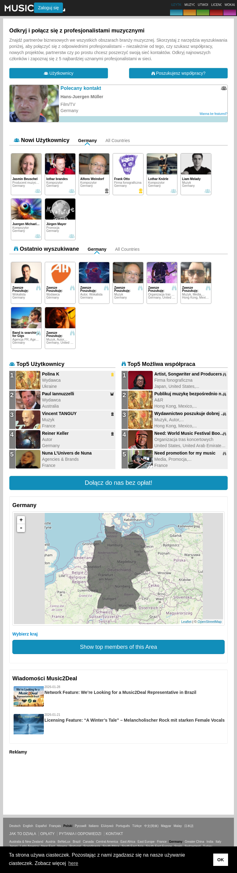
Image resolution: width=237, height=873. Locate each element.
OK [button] (220, 859)
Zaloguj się (48, 7)
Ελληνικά (107, 826)
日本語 (188, 826)
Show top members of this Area (118, 647)
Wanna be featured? (213, 113)
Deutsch (15, 826)
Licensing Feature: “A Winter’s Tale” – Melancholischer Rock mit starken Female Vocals (134, 720)
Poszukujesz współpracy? (179, 73)
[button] (118, 483)
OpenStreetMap (210, 621)
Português (123, 826)
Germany (87, 140)
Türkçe (137, 826)
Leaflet (186, 621)
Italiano (93, 826)
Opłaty (47, 834)
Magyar (166, 826)
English (28, 826)
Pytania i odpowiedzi (80, 834)
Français (55, 826)
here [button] (73, 863)
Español (41, 826)
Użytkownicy (58, 73)
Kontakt (114, 834)
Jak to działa (22, 834)
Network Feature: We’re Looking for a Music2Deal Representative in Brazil (120, 692)
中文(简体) (151, 826)
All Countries (118, 140)
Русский (80, 826)
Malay (178, 826)
